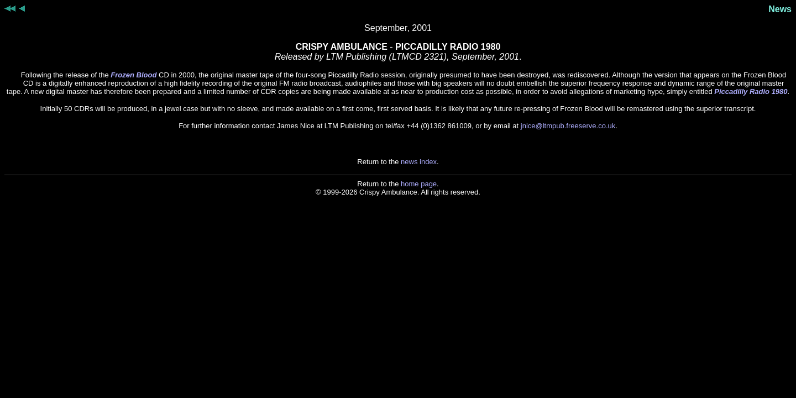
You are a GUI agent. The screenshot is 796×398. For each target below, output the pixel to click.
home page (419, 184)
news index (419, 162)
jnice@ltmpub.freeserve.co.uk (568, 126)
